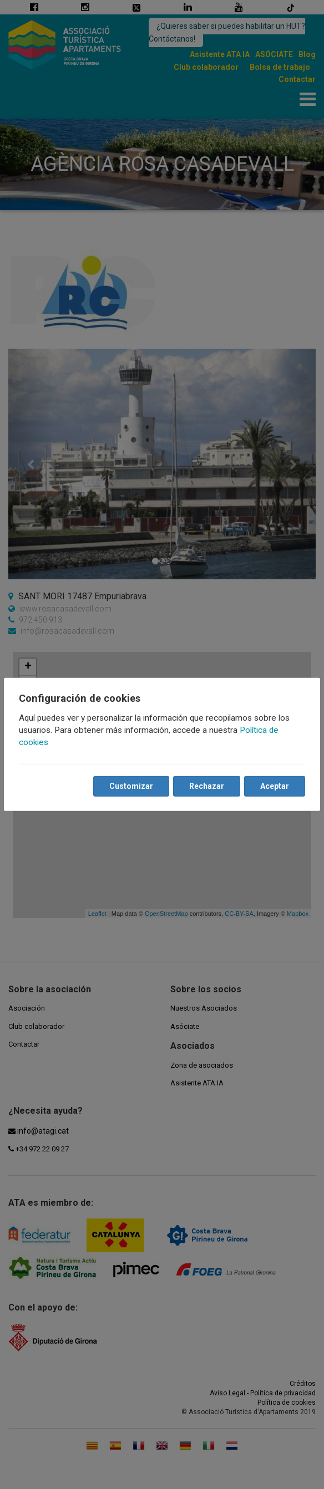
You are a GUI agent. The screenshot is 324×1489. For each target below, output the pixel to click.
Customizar (131, 786)
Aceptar (274, 786)
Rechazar (206, 786)
